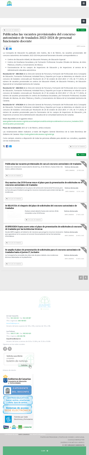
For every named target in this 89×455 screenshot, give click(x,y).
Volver (81, 30)
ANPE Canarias (23, 434)
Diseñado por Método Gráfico (72, 442)
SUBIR (44, 451)
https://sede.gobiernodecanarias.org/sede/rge (37, 134)
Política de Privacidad (48, 437)
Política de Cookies (66, 437)
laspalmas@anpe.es (13, 339)
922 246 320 (15, 318)
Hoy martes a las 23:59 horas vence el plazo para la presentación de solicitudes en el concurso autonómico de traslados (44, 183)
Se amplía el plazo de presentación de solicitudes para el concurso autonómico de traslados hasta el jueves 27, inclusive (43, 251)
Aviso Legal (79, 437)
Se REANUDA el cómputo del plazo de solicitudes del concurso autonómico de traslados (42, 206)
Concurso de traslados (11, 30)
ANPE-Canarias (81, 46)
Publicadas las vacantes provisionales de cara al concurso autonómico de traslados (44, 164)
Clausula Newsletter (76, 440)
